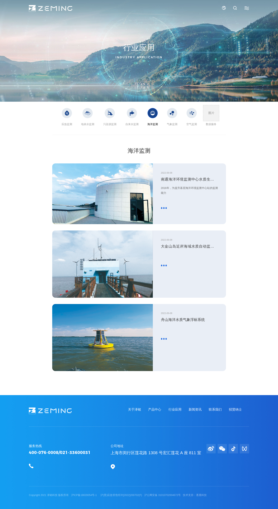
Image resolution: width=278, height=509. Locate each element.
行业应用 (174, 409)
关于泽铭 (134, 409)
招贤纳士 (235, 409)
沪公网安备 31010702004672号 (162, 495)
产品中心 (154, 409)
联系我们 (215, 409)
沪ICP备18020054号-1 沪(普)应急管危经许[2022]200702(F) (107, 495)
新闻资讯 (195, 409)
